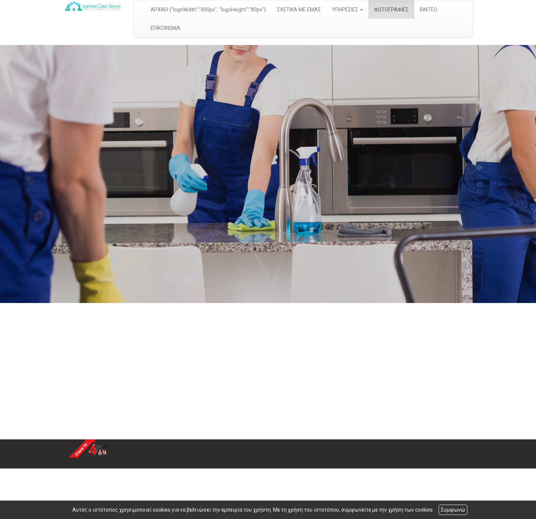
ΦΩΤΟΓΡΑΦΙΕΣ (391, 10)
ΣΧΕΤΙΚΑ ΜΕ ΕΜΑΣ (299, 10)
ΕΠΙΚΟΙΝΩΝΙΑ (165, 28)
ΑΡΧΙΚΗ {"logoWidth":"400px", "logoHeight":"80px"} (208, 10)
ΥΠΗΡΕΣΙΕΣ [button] (347, 10)
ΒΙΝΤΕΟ (429, 10)
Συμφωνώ (453, 510)
